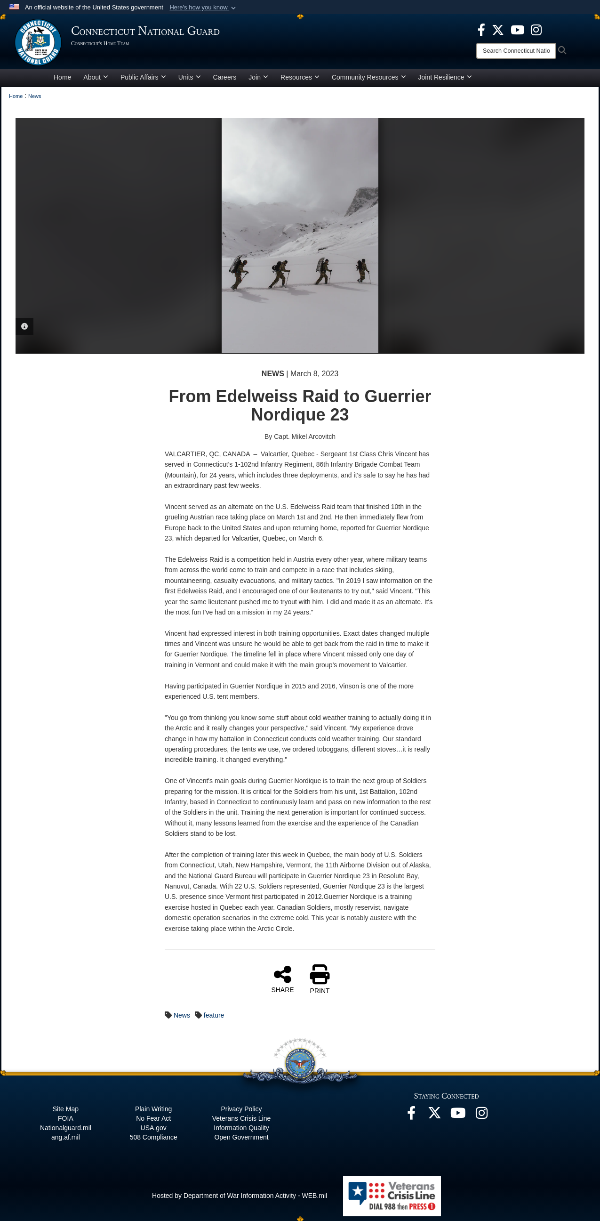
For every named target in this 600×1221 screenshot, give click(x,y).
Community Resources (369, 77)
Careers (225, 77)
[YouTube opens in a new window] (517, 29)
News (182, 1015)
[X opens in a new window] (498, 29)
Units (189, 77)
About (95, 77)
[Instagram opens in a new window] (536, 29)
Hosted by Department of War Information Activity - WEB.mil (239, 1195)
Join (258, 77)
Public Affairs (143, 77)
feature (214, 1015)
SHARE (282, 979)
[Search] (516, 51)
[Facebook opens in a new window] (481, 29)
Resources (300, 77)
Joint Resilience (445, 77)
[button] (203, 7)
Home (62, 77)
